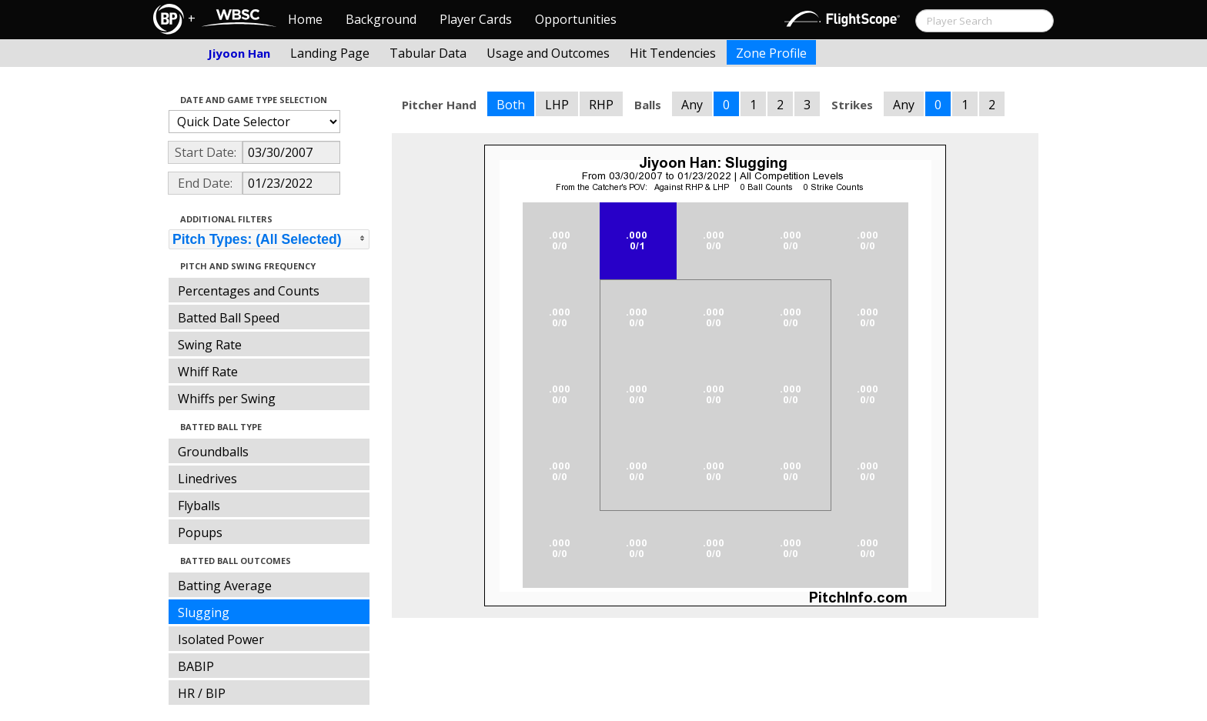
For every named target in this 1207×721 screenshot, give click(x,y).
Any (692, 104)
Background (381, 19)
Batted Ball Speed (228, 317)
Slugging (203, 612)
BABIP (196, 666)
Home (305, 19)
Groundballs (213, 451)
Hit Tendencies (673, 53)
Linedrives (207, 478)
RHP (601, 104)
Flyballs (199, 505)
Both (511, 104)
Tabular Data (428, 53)
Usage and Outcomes (548, 53)
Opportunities (576, 19)
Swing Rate (210, 344)
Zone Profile (771, 53)
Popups (200, 532)
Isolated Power (221, 639)
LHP (557, 104)
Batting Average (225, 585)
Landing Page (329, 53)
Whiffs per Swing (227, 398)
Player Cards (476, 19)
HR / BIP (202, 693)
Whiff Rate (208, 371)
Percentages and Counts (248, 290)
